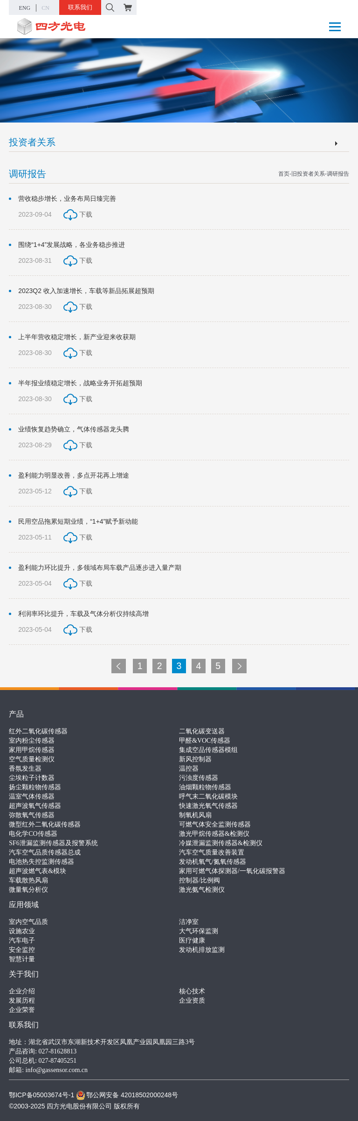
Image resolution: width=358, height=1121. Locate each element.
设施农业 (22, 931)
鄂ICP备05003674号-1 (41, 1095)
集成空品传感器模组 (208, 749)
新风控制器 (195, 759)
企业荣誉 (22, 1009)
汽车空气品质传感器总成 (45, 852)
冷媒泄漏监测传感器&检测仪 (220, 843)
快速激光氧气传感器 (208, 805)
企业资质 (192, 1000)
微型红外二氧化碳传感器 (45, 824)
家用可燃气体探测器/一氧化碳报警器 (232, 871)
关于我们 (24, 974)
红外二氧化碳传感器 (38, 731)
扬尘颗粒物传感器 (35, 787)
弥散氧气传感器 (32, 815)
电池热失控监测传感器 (41, 861)
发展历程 (22, 1000)
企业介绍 (22, 991)
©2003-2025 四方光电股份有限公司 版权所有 (74, 1106)
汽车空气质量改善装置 (211, 852)
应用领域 (24, 905)
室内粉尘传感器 (32, 740)
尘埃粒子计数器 (32, 777)
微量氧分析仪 (28, 889)
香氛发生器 (25, 768)
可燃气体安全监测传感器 (215, 824)
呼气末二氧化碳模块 (208, 796)
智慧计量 (22, 959)
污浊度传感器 (198, 777)
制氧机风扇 (195, 815)
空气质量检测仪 (32, 759)
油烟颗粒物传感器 (205, 787)
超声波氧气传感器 (35, 805)
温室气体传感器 (32, 796)
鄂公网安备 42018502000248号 (127, 1095)
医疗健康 (192, 940)
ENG (25, 8)
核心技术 (192, 991)
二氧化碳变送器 (202, 731)
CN (45, 8)
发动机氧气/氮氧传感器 (212, 861)
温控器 (189, 768)
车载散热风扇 (28, 880)
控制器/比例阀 (199, 880)
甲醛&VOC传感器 (204, 740)
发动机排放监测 (202, 949)
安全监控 (22, 949)
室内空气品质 (28, 921)
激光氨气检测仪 (202, 889)
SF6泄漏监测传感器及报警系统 (53, 843)
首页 (283, 174)
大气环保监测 (198, 931)
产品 (16, 714)
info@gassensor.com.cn (57, 1069)
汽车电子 (22, 940)
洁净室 (189, 921)
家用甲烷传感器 (32, 749)
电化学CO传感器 (33, 833)
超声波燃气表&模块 (37, 871)
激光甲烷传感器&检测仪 (214, 833)
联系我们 (80, 7)
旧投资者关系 (308, 174)
